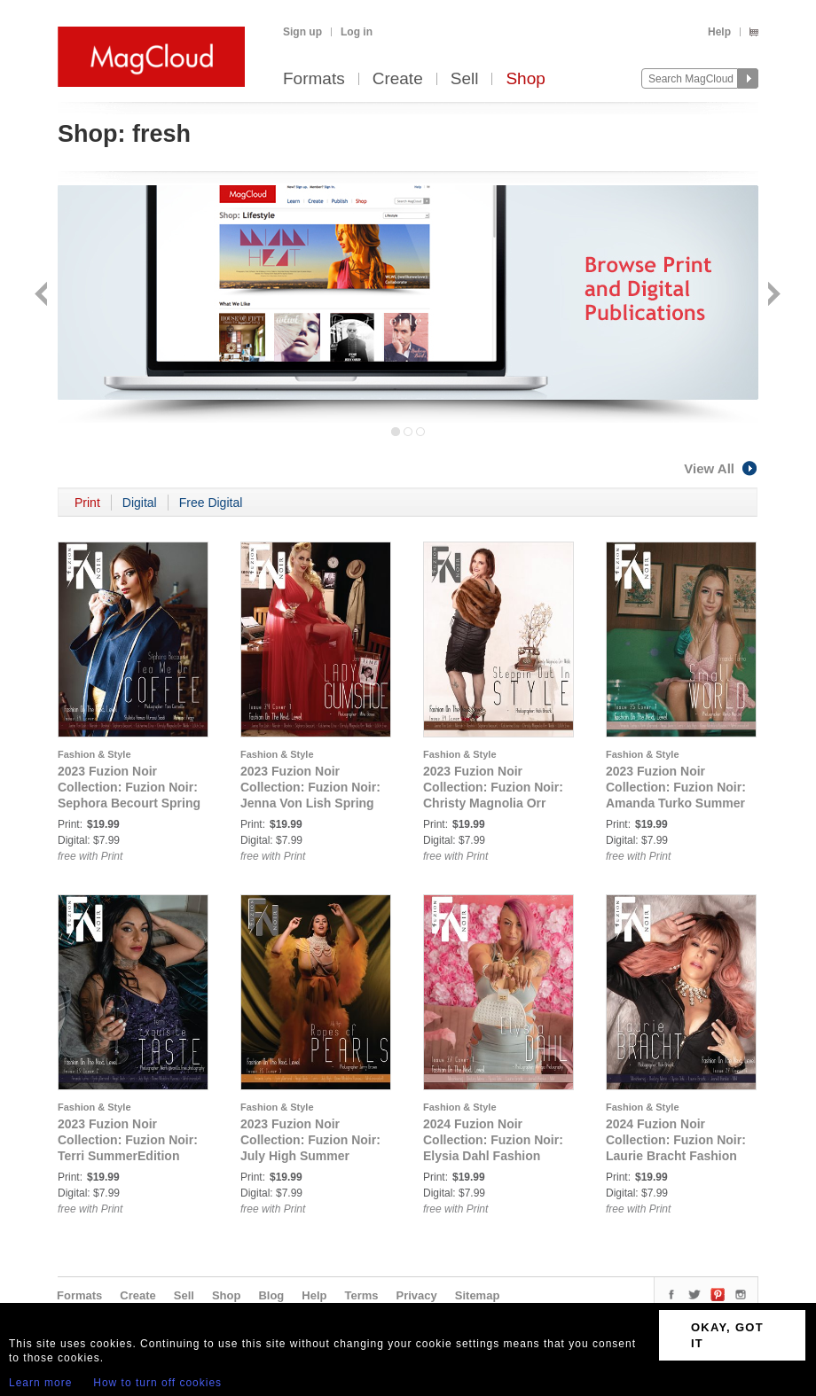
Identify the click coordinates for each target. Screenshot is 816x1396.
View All (721, 468)
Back (43, 296)
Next (772, 296)
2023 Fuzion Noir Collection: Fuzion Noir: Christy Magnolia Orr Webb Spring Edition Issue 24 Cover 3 (493, 803)
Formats (314, 79)
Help (719, 32)
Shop (525, 79)
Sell (465, 79)
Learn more (40, 1383)
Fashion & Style (94, 754)
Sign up (302, 32)
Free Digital (211, 502)
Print (87, 502)
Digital (139, 502)
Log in (357, 32)
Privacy (416, 1295)
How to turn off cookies (157, 1383)
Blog (271, 1295)
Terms (361, 1295)
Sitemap (477, 1295)
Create (398, 79)
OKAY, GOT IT (727, 1335)
